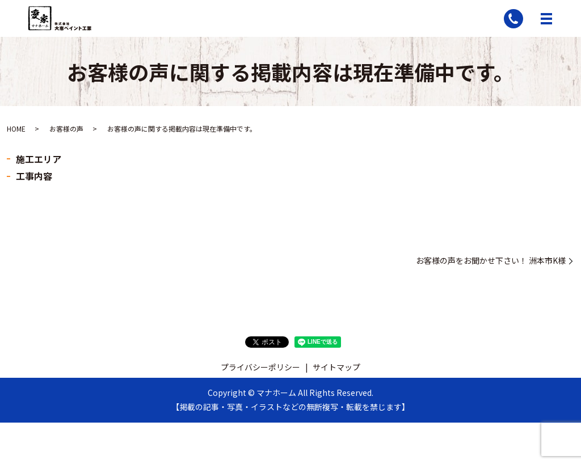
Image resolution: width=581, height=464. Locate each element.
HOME (16, 128)
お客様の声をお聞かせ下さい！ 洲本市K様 (491, 260)
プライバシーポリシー (260, 367)
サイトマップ (336, 367)
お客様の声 (66, 128)
